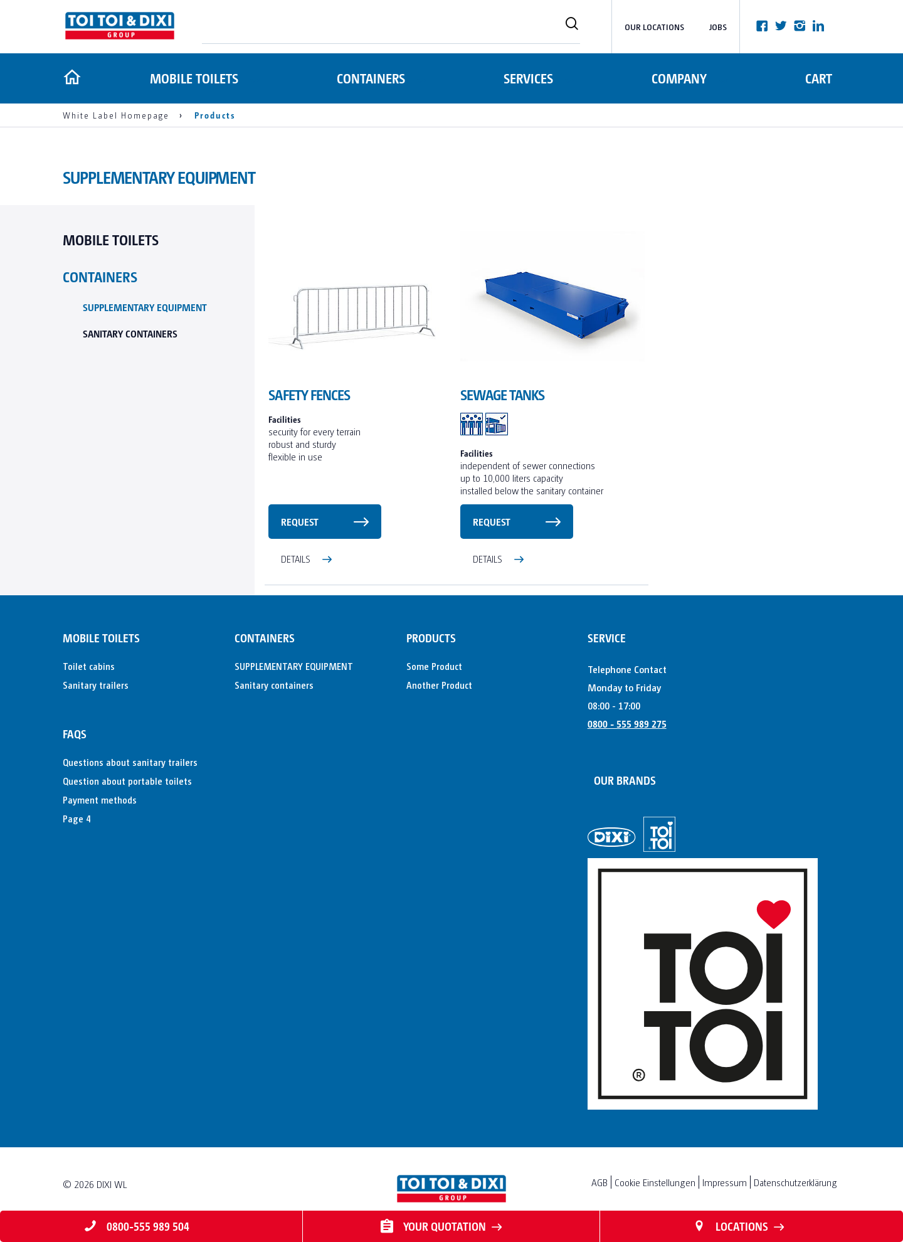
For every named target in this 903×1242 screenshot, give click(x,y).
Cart (818, 78)
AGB (599, 1182)
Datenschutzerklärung (795, 1182)
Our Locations (654, 26)
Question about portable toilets (127, 781)
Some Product (434, 666)
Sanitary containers (130, 333)
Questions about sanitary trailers (130, 762)
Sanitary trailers (96, 685)
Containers (369, 78)
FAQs (75, 733)
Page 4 (76, 818)
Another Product (439, 685)
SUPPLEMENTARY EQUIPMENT (145, 307)
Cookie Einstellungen (655, 1182)
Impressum (724, 1182)
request (300, 521)
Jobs (718, 26)
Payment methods (100, 799)
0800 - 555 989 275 (627, 723)
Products (431, 637)
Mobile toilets (192, 78)
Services (527, 78)
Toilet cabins (89, 666)
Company (678, 78)
